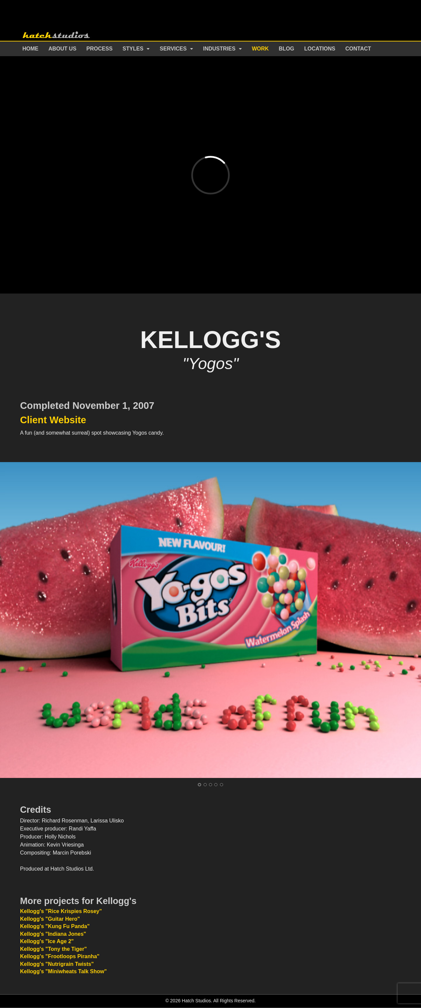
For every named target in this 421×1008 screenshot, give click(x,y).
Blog (286, 48)
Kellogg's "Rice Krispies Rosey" (61, 911)
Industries (219, 48)
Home (30, 48)
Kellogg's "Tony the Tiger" (53, 949)
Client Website (53, 420)
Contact (358, 48)
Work (260, 48)
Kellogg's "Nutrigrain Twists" (57, 964)
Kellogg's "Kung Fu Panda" (55, 926)
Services (173, 48)
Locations (319, 48)
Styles (133, 48)
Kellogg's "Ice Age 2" (47, 941)
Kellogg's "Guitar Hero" (50, 919)
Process (100, 48)
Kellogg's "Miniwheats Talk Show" (63, 971)
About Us (62, 48)
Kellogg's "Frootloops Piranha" (60, 956)
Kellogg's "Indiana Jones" (53, 934)
